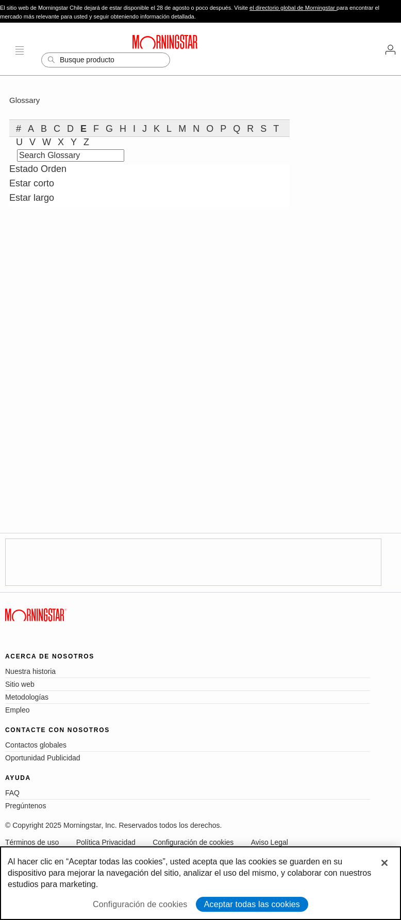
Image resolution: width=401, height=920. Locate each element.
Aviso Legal (269, 842)
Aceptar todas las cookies (252, 904)
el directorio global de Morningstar (293, 8)
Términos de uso (32, 842)
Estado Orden (37, 169)
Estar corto (31, 183)
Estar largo (31, 198)
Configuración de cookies (193, 842)
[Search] (105, 60)
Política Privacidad (106, 842)
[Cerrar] (384, 863)
